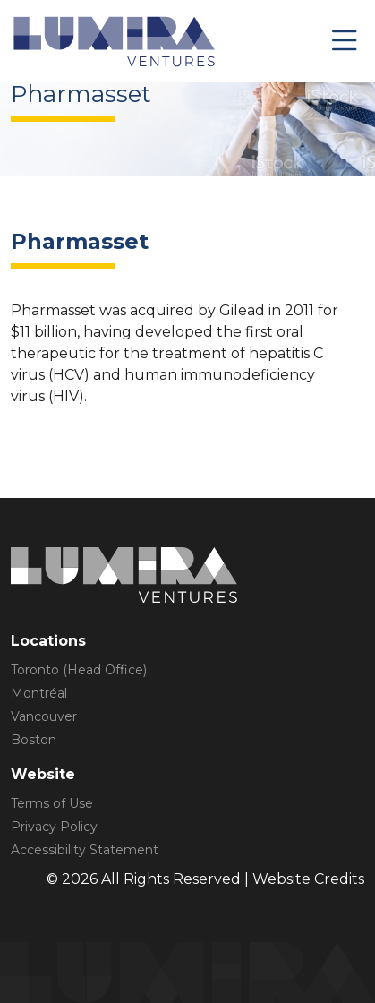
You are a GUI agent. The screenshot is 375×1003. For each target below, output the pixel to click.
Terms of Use (52, 803)
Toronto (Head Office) (79, 670)
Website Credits (308, 878)
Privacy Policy (54, 827)
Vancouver (44, 716)
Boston (33, 740)
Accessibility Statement (84, 850)
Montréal (39, 693)
